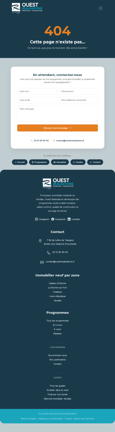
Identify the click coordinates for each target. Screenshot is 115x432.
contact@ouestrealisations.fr (68, 140)
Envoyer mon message (57, 128)
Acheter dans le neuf (57, 390)
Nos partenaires (57, 359)
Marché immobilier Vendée (57, 398)
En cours (57, 325)
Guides (78, 162)
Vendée (57, 300)
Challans (57, 292)
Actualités (60, 162)
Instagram (42, 219)
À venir (57, 329)
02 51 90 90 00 (40, 140)
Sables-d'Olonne (57, 283)
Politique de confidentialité (50, 418)
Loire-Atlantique (57, 296)
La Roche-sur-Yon (57, 287)
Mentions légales (28, 418)
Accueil (20, 162)
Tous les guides (57, 385)
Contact (95, 162)
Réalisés (57, 333)
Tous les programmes (57, 320)
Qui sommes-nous (57, 355)
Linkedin (74, 219)
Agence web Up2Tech (84, 418)
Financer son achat (57, 394)
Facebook (58, 219)
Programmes (39, 162)
